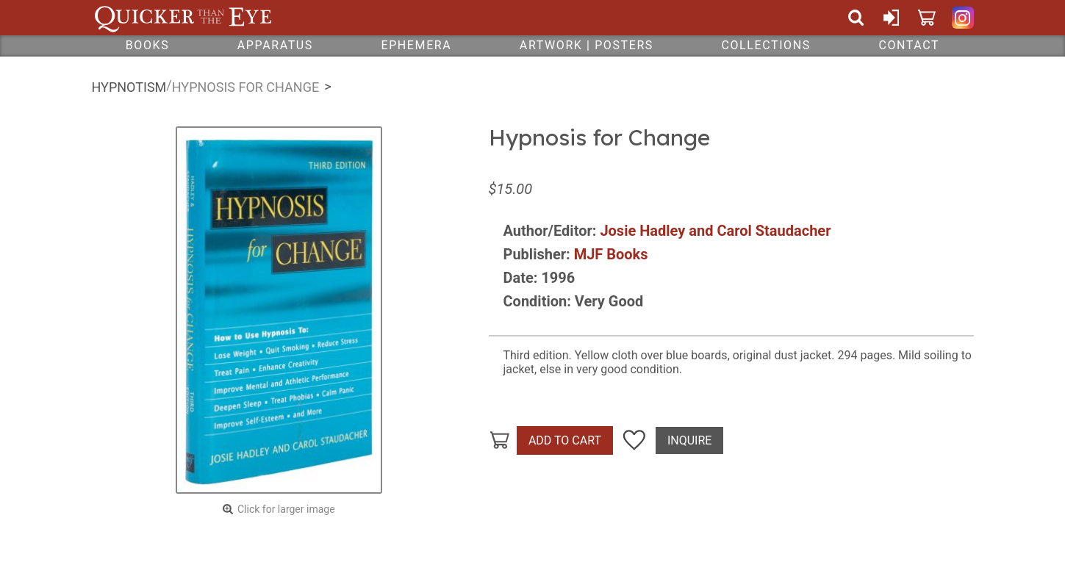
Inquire (689, 440)
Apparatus (275, 45)
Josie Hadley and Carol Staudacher (715, 231)
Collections (765, 45)
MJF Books (611, 254)
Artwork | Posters (586, 45)
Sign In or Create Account (891, 17)
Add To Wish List (634, 441)
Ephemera (416, 45)
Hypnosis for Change (245, 87)
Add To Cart (564, 440)
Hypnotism (129, 87)
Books (148, 45)
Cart (926, 17)
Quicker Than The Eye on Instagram (963, 18)
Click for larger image (286, 509)
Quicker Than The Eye (183, 17)
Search (856, 17)
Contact (908, 45)
